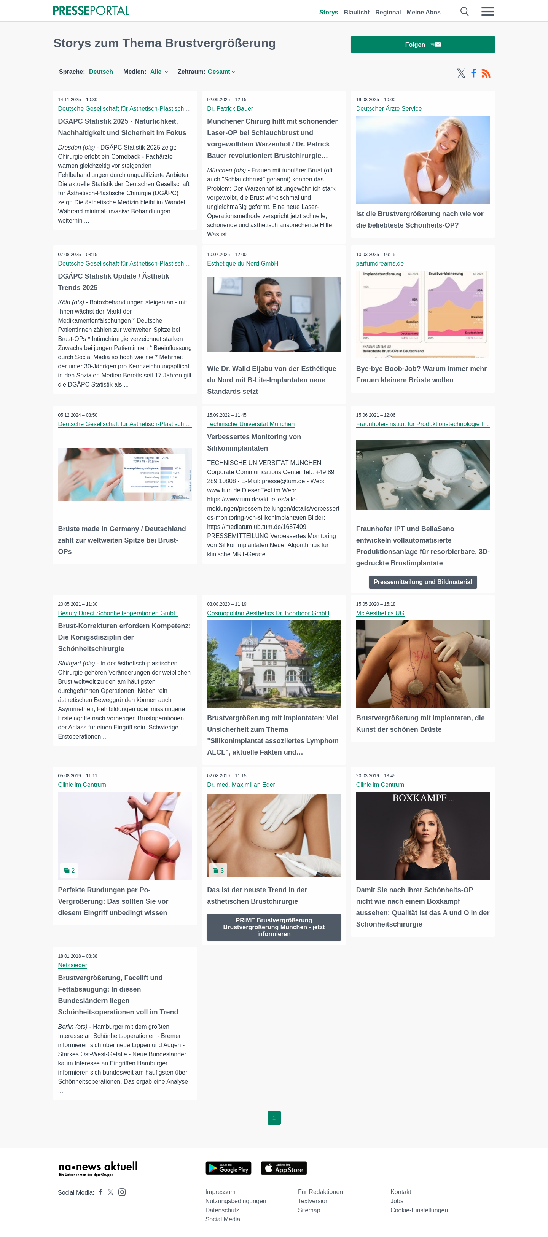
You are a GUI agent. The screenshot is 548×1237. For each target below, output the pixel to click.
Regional (388, 12)
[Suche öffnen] (465, 11)
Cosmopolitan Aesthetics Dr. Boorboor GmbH (269, 614)
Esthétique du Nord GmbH (244, 266)
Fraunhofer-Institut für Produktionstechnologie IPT (424, 425)
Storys (328, 12)
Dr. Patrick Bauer (231, 110)
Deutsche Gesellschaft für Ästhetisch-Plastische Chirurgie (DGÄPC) (150, 110)
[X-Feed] (461, 75)
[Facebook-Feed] (473, 75)
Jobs (396, 1200)
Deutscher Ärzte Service (390, 110)
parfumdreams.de (381, 266)
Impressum (221, 1191)
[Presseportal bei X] (108, 1192)
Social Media (223, 1218)
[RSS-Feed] (486, 75)
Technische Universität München (252, 425)
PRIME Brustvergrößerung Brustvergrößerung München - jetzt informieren (274, 925)
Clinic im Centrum (83, 785)
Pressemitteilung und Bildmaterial (423, 582)
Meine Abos (424, 12)
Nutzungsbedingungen (236, 1200)
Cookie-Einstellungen (419, 1209)
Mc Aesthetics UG (381, 614)
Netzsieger (73, 964)
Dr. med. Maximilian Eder (242, 785)
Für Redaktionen (320, 1191)
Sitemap (309, 1209)
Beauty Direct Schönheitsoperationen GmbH (119, 614)
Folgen (423, 45)
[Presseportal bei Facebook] (98, 1192)
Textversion (313, 1200)
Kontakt (400, 1191)
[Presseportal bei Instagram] (120, 1191)
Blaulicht (357, 12)
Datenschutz (222, 1209)
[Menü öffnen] (488, 11)
